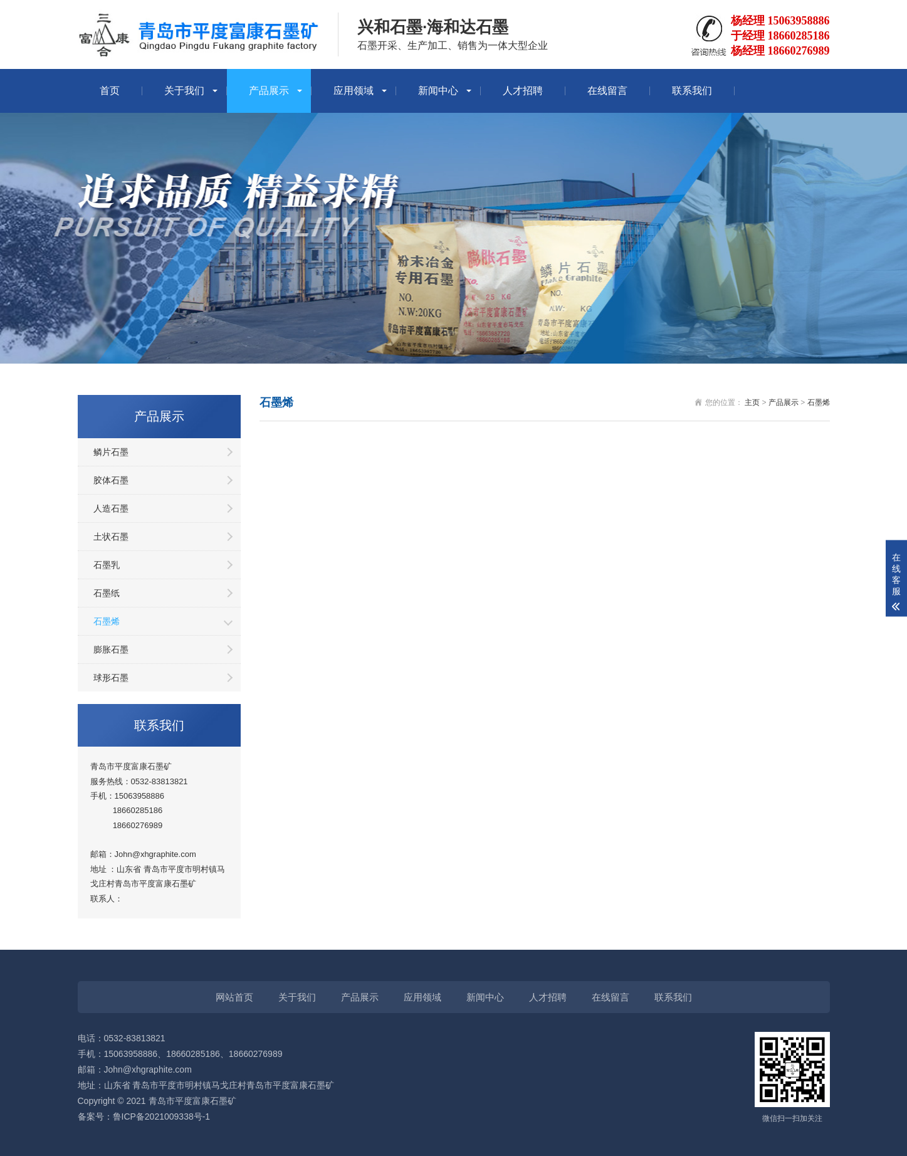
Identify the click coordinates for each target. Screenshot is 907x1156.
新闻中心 (438, 90)
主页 (752, 402)
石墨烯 (106, 621)
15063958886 (140, 796)
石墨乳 (106, 565)
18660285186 (138, 810)
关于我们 (184, 90)
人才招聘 (523, 90)
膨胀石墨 (110, 649)
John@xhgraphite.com (148, 1069)
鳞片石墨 (110, 452)
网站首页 (234, 997)
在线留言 (607, 90)
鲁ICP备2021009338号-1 (162, 1116)
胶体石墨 (110, 480)
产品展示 (269, 90)
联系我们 (692, 90)
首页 (110, 90)
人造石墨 (110, 508)
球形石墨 (110, 678)
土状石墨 (110, 537)
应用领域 (353, 90)
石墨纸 (106, 593)
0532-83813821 (159, 781)
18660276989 (138, 825)
